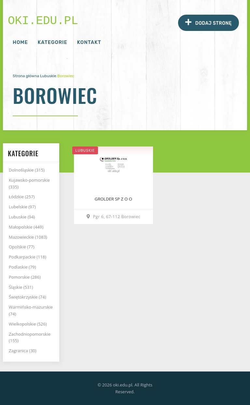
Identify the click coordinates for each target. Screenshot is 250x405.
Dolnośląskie (27, 170)
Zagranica (22, 351)
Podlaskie (22, 267)
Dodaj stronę (208, 22)
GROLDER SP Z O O (113, 199)
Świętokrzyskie (27, 297)
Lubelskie (22, 207)
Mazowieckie (28, 237)
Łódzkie (22, 197)
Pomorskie (25, 277)
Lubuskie (48, 76)
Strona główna (26, 76)
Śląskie (21, 287)
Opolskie (22, 247)
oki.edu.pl (43, 21)
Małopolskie (26, 227)
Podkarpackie (27, 257)
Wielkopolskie (28, 324)
